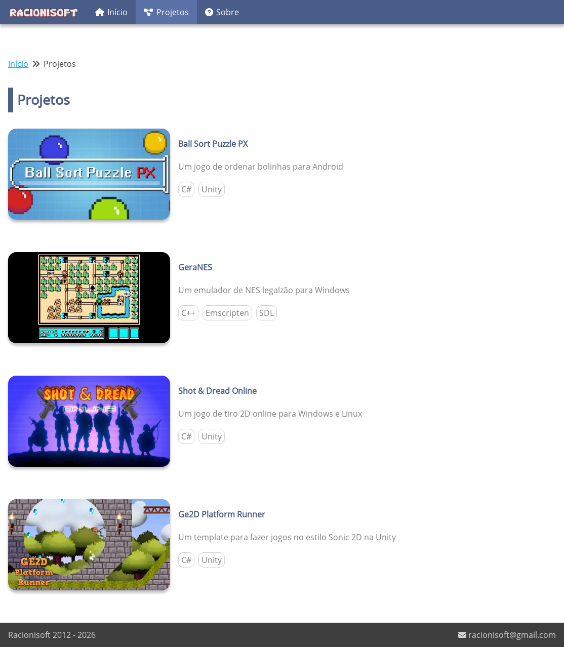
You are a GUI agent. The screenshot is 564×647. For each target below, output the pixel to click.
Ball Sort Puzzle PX (213, 143)
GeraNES (195, 267)
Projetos (166, 12)
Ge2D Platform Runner (221, 514)
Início (111, 12)
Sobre (222, 12)
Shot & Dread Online (217, 390)
